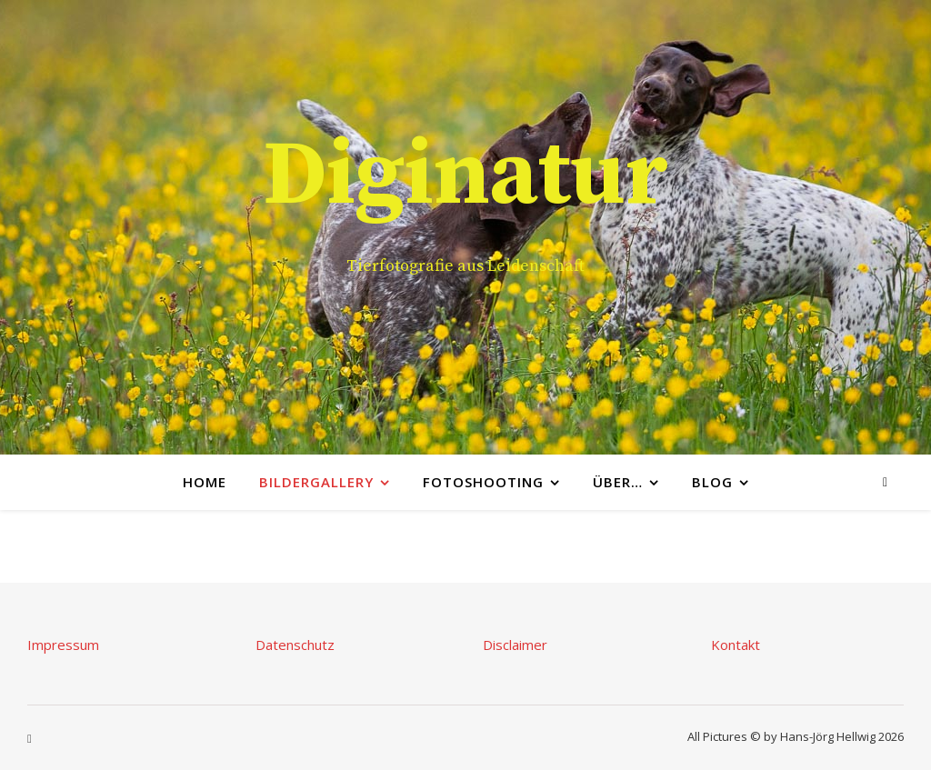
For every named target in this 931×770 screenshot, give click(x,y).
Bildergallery (316, 482)
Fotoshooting (483, 482)
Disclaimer (515, 644)
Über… (618, 482)
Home (204, 482)
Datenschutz (295, 644)
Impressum (63, 644)
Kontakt (735, 644)
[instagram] (885, 481)
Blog (712, 482)
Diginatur (465, 176)
